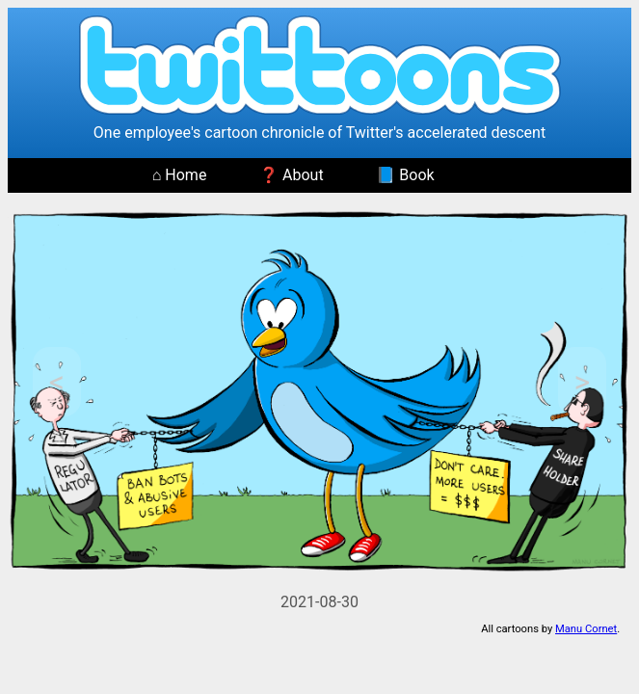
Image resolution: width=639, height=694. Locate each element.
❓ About (291, 175)
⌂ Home (179, 175)
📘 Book (405, 175)
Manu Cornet (586, 629)
